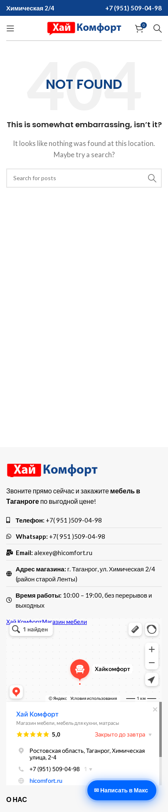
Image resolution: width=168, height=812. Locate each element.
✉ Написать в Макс (121, 790)
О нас (16, 799)
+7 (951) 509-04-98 (133, 8)
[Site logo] (84, 27)
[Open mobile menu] (10, 28)
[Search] (157, 28)
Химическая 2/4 (30, 8)
